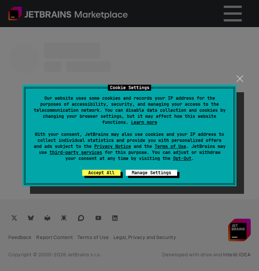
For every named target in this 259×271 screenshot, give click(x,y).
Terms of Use (170, 146)
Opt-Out (182, 158)
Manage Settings (151, 173)
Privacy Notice (112, 146)
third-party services (76, 152)
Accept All (101, 173)
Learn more (144, 122)
